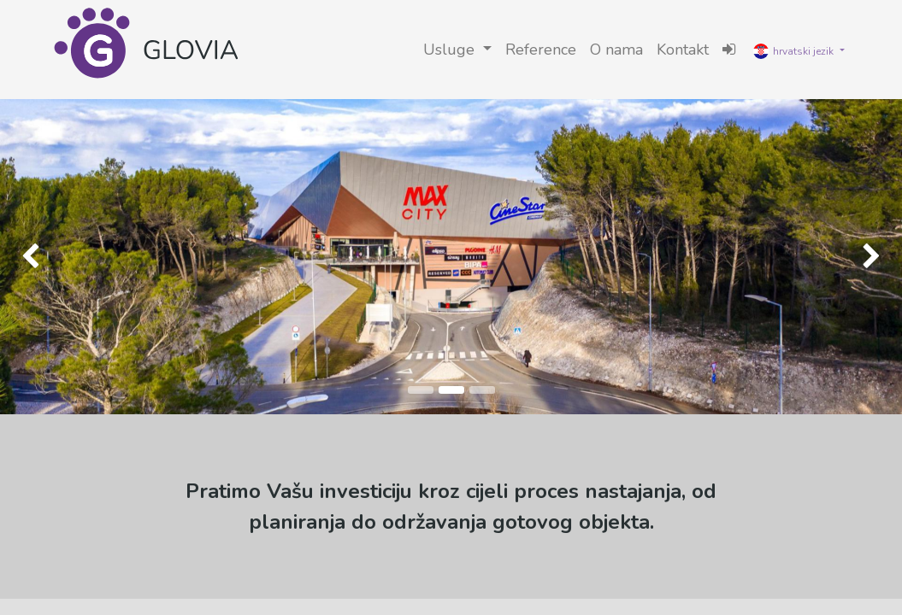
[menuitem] (540, 50)
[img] (36, 256)
